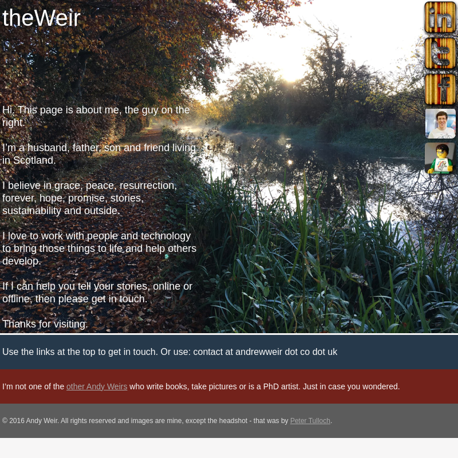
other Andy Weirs (96, 386)
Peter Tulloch (310, 421)
